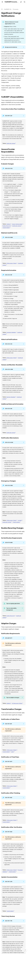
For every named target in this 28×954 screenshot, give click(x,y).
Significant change (10, 143)
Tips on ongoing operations (13, 603)
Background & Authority (11, 47)
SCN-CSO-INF (8, 274)
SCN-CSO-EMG (9, 485)
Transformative (6, 227)
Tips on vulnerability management (11, 609)
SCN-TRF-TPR (8, 920)
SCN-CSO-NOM (9, 442)
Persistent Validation (11, 332)
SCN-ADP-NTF (8, 638)
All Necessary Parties (11, 263)
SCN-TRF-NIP (8, 723)
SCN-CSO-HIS (8, 344)
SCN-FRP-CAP (8, 115)
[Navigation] (2, 1)
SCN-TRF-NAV (8, 831)
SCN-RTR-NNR (8, 542)
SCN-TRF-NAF (8, 797)
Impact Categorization (17, 224)
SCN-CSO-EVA (8, 168)
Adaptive (8, 224)
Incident (20, 520)
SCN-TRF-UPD (8, 881)
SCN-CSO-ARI (8, 408)
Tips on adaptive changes (12, 697)
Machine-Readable (10, 397)
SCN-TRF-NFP (8, 761)
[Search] (24, 1)
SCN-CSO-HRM (9, 369)
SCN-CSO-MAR (9, 237)
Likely (12, 751)
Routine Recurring (6, 225)
